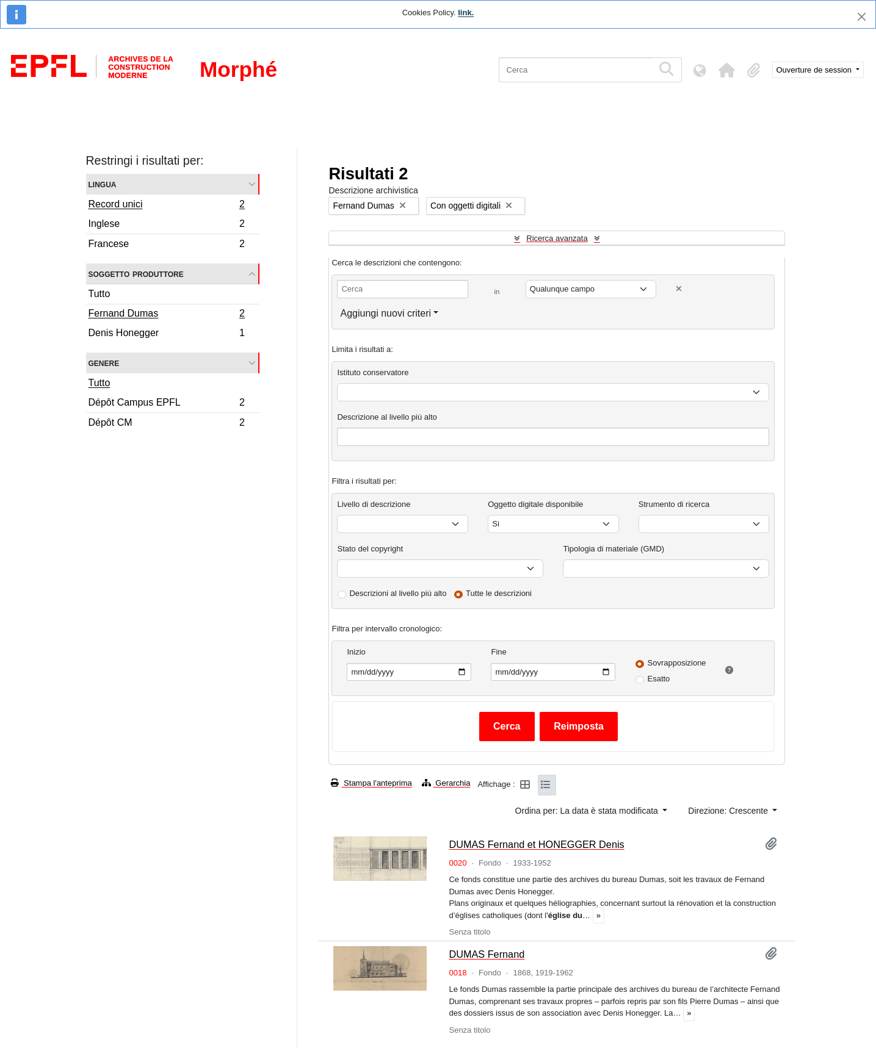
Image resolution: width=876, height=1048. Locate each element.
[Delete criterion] (679, 288)
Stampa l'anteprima (371, 783)
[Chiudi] (861, 17)
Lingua (103, 184)
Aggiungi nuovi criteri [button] (385, 313)
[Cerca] (576, 69)
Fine (498, 651)
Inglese (166, 225)
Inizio (356, 651)
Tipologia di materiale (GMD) (613, 548)
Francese (166, 245)
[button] (727, 70)
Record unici (166, 205)
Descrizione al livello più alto (386, 417)
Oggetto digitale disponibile (535, 504)
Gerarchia (446, 783)
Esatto (658, 678)
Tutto (99, 294)
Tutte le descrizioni (499, 593)
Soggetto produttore (136, 273)
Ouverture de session (815, 69)
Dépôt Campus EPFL (166, 404)
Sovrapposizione (676, 662)
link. (466, 12)
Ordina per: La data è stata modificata (588, 811)
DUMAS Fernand (486, 954)
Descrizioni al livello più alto (397, 593)
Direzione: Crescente (729, 811)
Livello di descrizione (373, 504)
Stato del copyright (370, 548)
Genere (104, 362)
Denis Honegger (166, 334)
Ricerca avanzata (556, 238)
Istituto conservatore (372, 372)
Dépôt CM (166, 423)
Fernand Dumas (166, 314)
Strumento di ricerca (674, 504)
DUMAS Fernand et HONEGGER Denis (536, 844)
